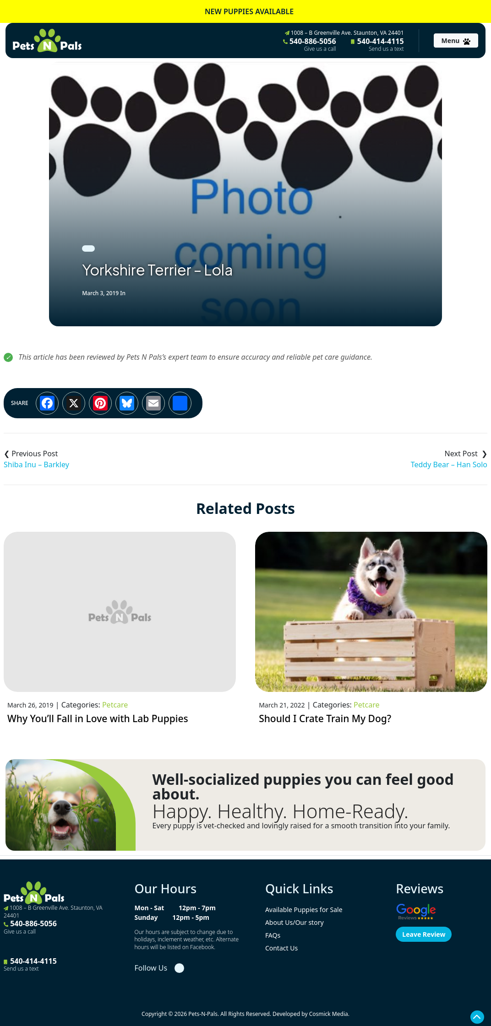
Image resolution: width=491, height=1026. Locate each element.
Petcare (115, 705)
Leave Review (423, 934)
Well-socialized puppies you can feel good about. (302, 786)
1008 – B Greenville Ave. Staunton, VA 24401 (344, 33)
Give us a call (320, 49)
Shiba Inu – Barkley (36, 464)
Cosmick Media (328, 1014)
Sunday (146, 917)
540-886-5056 (309, 44)
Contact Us (281, 948)
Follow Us (150, 968)
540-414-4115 (377, 44)
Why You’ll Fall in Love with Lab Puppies (97, 718)
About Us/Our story (294, 922)
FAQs (272, 935)
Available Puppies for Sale (304, 909)
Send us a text (386, 49)
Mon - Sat (149, 907)
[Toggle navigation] (456, 40)
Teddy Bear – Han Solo (449, 464)
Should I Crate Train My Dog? (325, 718)
